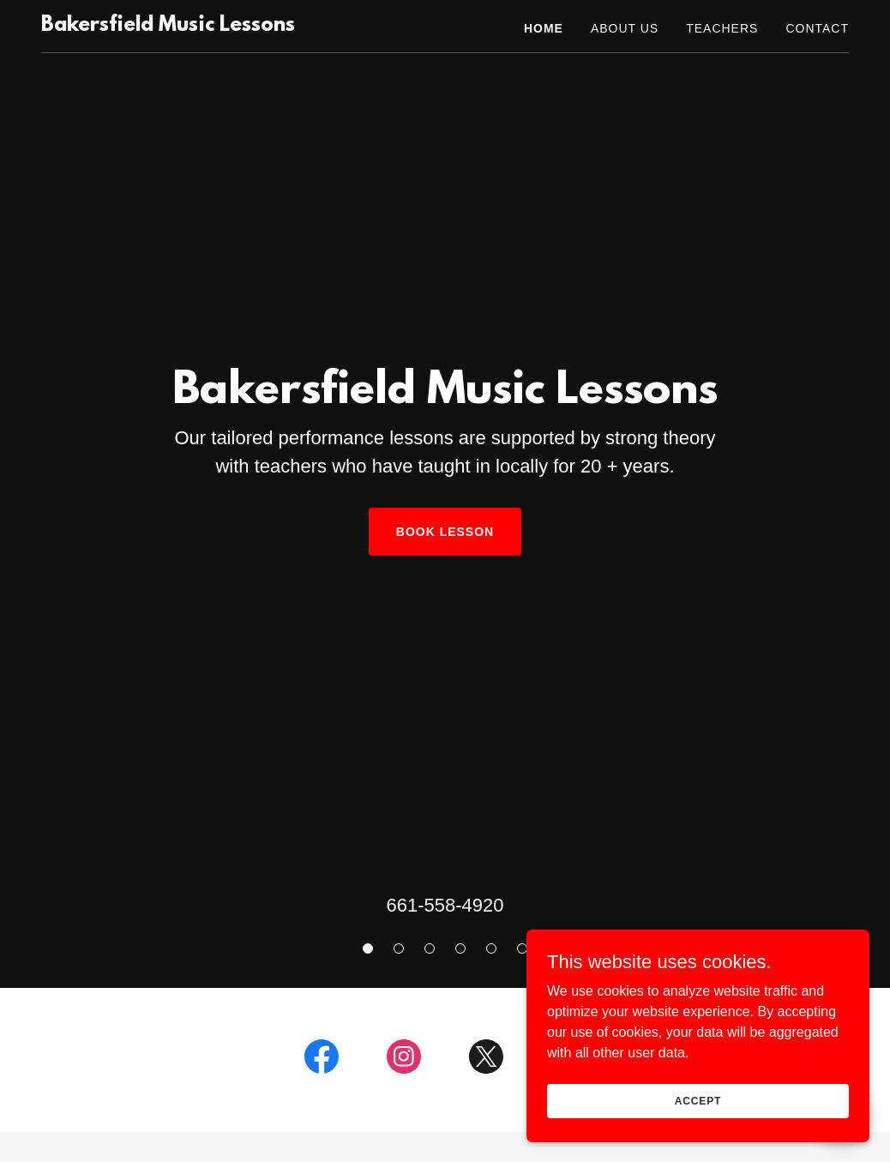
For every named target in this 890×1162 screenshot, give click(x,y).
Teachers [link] (722, 28)
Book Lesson (445, 532)
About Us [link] (624, 28)
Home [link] (543, 28)
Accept (698, 1100)
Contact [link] (817, 28)
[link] (168, 26)
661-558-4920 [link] (444, 905)
